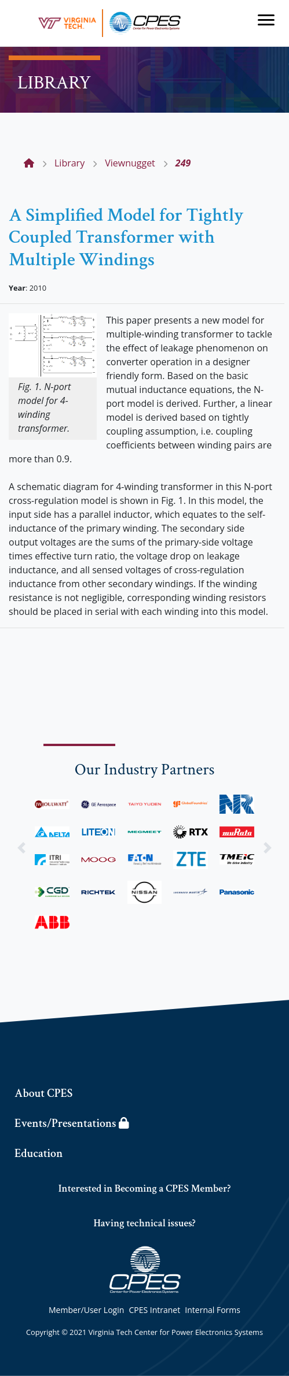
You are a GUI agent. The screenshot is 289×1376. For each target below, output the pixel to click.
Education (38, 1153)
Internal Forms (212, 1309)
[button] (21, 847)
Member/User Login (86, 1309)
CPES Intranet (154, 1309)
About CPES (43, 1093)
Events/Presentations (71, 1123)
